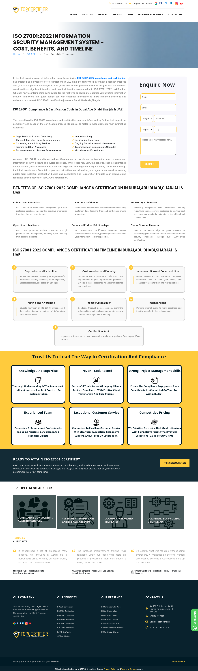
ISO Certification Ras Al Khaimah (113, 628)
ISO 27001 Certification (65, 624)
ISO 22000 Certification (65, 619)
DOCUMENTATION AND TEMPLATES (119, 520)
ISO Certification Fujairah (110, 624)
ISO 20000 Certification (65, 628)
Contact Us (175, 14)
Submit (149, 164)
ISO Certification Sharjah (110, 632)
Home (73, 14)
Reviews (117, 14)
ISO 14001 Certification (65, 611)
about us (87, 14)
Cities (130, 14)
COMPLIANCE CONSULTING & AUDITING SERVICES (35, 519)
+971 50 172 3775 (119, 3)
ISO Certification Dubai (109, 619)
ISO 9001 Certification (65, 607)
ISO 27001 (32, 54)
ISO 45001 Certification (65, 615)
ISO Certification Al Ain (109, 615)
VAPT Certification (63, 636)
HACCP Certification (64, 632)
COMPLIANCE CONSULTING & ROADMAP (164, 520)
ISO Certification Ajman (109, 611)
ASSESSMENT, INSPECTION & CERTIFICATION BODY (78, 520)
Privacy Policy (178, 661)
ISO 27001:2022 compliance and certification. (101, 78)
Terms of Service (129, 669)
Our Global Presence (151, 14)
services (103, 14)
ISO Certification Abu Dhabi (111, 607)
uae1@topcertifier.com (140, 3)
